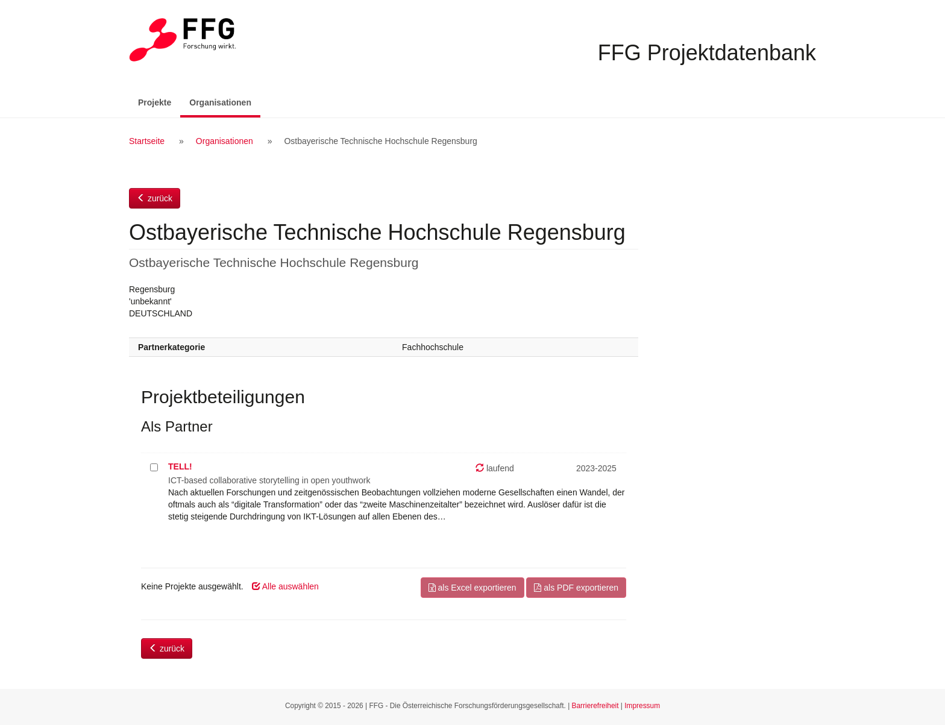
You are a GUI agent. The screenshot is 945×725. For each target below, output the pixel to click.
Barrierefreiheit (595, 705)
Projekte (154, 102)
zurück (154, 198)
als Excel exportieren (472, 587)
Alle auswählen (285, 586)
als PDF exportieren (576, 587)
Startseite (147, 141)
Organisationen (224, 101)
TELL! (180, 466)
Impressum (642, 705)
